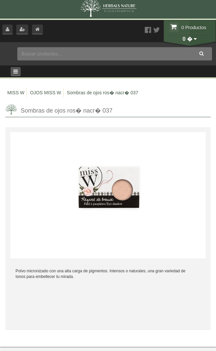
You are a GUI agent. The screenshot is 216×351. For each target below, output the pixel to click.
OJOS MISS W (45, 92)
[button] (7, 30)
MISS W (15, 92)
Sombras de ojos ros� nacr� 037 (102, 92)
